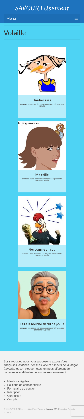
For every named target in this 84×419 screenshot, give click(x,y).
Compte (12, 399)
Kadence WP (51, 409)
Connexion (14, 395)
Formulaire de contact (21, 388)
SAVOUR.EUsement (42, 8)
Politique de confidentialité (24, 384)
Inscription (14, 392)
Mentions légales (18, 381)
